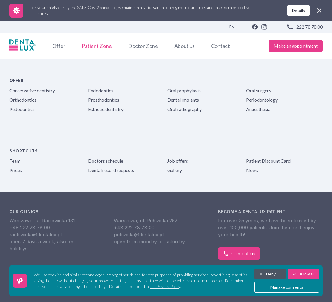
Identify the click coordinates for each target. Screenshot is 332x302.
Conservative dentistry (32, 90)
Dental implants (183, 100)
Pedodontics (22, 109)
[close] (319, 10)
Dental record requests (111, 170)
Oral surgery (258, 90)
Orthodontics (22, 100)
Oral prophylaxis (184, 90)
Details (298, 10)
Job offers (177, 161)
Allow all (303, 273)
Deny (267, 273)
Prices (15, 170)
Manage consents (286, 286)
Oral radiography (184, 109)
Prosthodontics (103, 100)
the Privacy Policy (165, 286)
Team (14, 161)
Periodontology (262, 100)
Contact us (239, 253)
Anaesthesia (258, 109)
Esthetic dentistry (106, 109)
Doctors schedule (105, 161)
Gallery (174, 170)
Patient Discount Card (268, 161)
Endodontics (100, 90)
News (252, 170)
